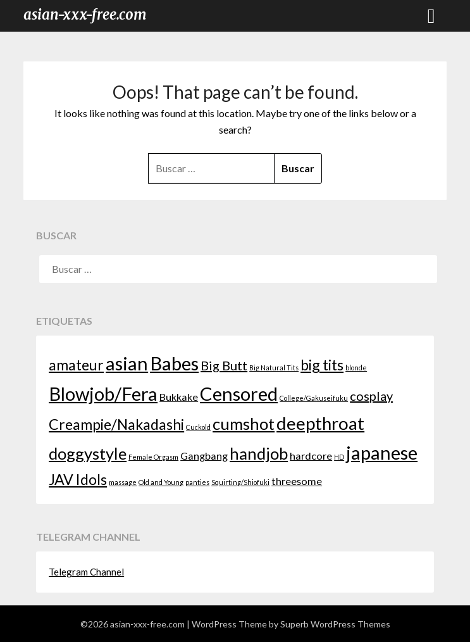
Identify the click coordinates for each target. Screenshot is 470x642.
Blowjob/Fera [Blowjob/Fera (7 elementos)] (103, 393)
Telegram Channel (86, 571)
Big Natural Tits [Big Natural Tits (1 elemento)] (274, 367)
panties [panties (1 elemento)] (197, 482)
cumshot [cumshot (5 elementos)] (244, 423)
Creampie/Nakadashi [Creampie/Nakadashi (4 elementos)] (116, 424)
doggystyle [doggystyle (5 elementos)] (88, 453)
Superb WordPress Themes (335, 624)
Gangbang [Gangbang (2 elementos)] (204, 456)
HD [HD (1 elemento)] (339, 457)
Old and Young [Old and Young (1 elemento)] (161, 482)
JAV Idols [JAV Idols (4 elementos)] (78, 479)
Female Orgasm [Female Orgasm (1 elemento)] (153, 457)
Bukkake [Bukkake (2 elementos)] (178, 397)
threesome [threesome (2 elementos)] (296, 481)
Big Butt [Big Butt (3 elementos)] (224, 365)
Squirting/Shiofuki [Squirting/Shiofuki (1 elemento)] (240, 482)
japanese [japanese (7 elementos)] (381, 452)
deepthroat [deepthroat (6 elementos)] (320, 423)
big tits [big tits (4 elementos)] (321, 365)
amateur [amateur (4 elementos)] (76, 365)
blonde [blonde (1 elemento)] (356, 367)
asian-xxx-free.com (85, 14)
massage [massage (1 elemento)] (123, 482)
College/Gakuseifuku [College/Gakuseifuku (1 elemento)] (314, 398)
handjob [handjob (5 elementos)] (259, 453)
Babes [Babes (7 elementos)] (174, 363)
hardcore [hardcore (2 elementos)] (311, 456)
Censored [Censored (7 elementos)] (239, 393)
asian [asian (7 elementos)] (127, 363)
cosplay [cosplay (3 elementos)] (371, 395)
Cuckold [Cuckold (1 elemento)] (198, 427)
